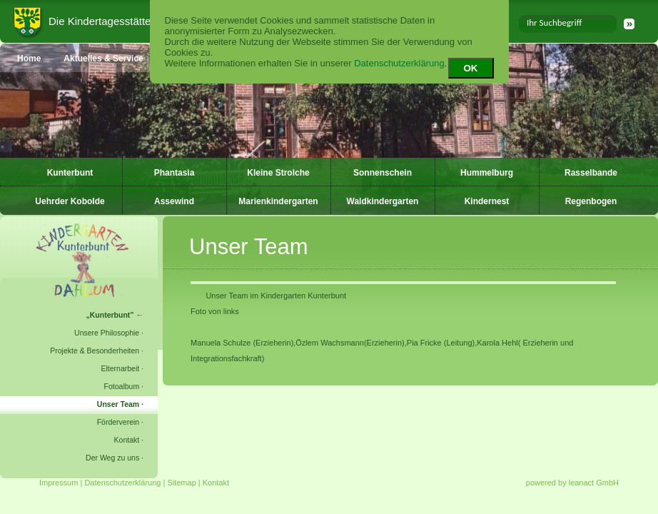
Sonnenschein (382, 173)
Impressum (58, 482)
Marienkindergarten (278, 201)
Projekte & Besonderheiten (94, 350)
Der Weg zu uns (112, 457)
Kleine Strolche (278, 173)
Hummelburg (486, 173)
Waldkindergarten (383, 201)
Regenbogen (591, 201)
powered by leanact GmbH (572, 482)
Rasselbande (591, 173)
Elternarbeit (120, 368)
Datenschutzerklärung (399, 63)
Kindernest (487, 201)
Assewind (174, 201)
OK (471, 68)
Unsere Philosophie (106, 332)
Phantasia (174, 173)
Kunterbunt (70, 173)
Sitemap (181, 482)
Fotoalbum (122, 386)
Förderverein (118, 422)
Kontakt (127, 439)
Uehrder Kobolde (69, 201)
